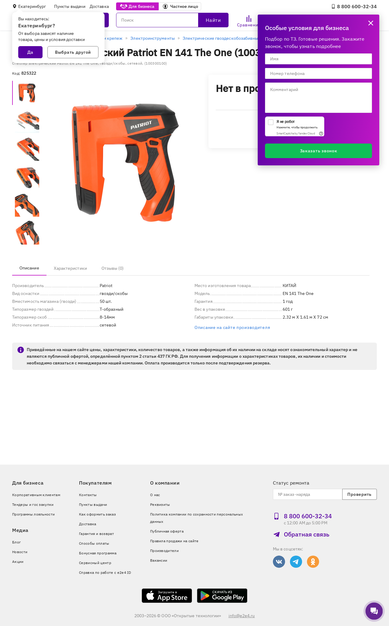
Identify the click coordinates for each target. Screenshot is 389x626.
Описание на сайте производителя (232, 327)
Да (30, 52)
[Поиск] (172, 20)
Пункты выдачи (69, 6)
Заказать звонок (318, 151)
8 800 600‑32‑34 (354, 6)
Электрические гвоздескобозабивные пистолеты (233, 38)
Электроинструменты (152, 38)
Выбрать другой (73, 52)
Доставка (99, 6)
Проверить (359, 494)
